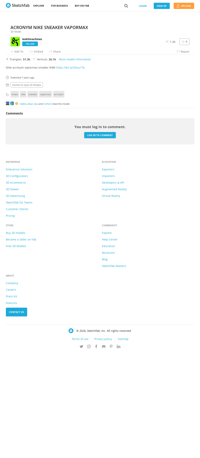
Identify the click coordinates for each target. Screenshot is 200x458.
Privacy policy (103, 444)
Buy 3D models (15, 338)
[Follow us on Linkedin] (118, 452)
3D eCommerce (16, 288)
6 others (47, 208)
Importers (108, 281)
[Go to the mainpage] (17, 6)
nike (23, 199)
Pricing (10, 321)
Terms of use (80, 444)
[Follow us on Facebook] (96, 452)
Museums (108, 358)
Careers (11, 395)
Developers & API (113, 288)
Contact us (16, 417)
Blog (105, 364)
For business (59, 5)
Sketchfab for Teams (19, 307)
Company (12, 388)
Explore (38, 5)
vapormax (45, 199)
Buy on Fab (82, 5)
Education (108, 351)
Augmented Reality (114, 294)
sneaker (32, 199)
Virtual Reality (111, 301)
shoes (15, 199)
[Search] (126, 6)
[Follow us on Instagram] (89, 452)
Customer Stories (17, 314)
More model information (75, 164)
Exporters (108, 274)
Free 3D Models (16, 351)
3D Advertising (15, 301)
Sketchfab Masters (114, 371)
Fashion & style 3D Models (26, 190)
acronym (58, 199)
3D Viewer (12, 294)
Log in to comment (100, 240)
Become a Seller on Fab (21, 344)
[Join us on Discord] (103, 452)
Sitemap (123, 444)
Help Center (110, 344)
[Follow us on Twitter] (81, 452)
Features (11, 408)
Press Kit (11, 401)
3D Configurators (17, 281)
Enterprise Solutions (19, 274)
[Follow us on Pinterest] (111, 452)
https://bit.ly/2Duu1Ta (70, 172)
